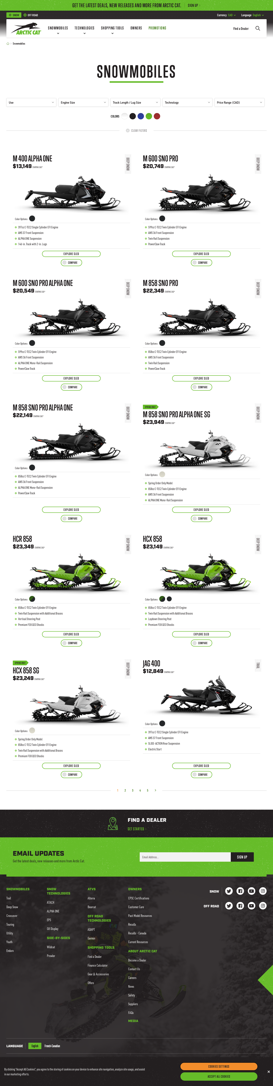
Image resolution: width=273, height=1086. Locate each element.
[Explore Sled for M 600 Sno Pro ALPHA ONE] (71, 378)
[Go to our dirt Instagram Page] (229, 906)
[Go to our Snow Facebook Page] (240, 891)
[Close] (268, 1071)
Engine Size (83, 102)
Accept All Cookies (219, 1076)
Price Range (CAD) (239, 102)
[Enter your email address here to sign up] (185, 857)
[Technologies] (84, 28)
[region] (136, 1071)
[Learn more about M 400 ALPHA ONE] (71, 198)
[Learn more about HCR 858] (71, 578)
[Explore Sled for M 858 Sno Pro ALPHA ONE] (71, 510)
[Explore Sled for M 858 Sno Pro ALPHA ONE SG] (201, 510)
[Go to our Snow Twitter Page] (229, 891)
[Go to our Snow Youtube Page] (251, 891)
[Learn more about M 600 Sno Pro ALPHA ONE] (71, 323)
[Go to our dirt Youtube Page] (251, 906)
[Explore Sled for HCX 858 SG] (71, 766)
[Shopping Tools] (112, 28)
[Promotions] (157, 28)
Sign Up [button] (242, 857)
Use (31, 102)
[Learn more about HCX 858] (201, 578)
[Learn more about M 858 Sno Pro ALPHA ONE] (71, 451)
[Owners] (136, 28)
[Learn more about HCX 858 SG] (71, 706)
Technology (187, 102)
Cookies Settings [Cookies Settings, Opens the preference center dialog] (218, 1066)
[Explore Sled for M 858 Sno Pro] (201, 378)
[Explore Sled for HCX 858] (201, 634)
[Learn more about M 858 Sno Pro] (201, 323)
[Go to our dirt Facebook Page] (240, 906)
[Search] (257, 28)
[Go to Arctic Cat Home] (26, 28)
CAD (226, 15)
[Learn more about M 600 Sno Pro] (201, 198)
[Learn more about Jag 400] (201, 706)
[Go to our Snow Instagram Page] (263, 891)
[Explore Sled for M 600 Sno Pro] (201, 254)
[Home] (7, 43)
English (252, 15)
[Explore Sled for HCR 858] (71, 634)
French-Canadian (52, 1046)
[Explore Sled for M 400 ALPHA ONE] (71, 254)
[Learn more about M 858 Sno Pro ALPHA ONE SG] (201, 451)
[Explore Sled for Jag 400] (201, 766)
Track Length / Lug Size (135, 102)
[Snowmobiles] (58, 28)
